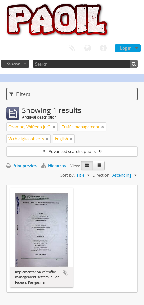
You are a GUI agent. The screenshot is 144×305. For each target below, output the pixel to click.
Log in (125, 48)
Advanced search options (72, 151)
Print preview (21, 166)
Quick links (103, 48)
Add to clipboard (65, 273)
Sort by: (67, 175)
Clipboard (72, 48)
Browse (13, 64)
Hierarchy (54, 166)
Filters (19, 94)
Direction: (101, 175)
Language (87, 48)
